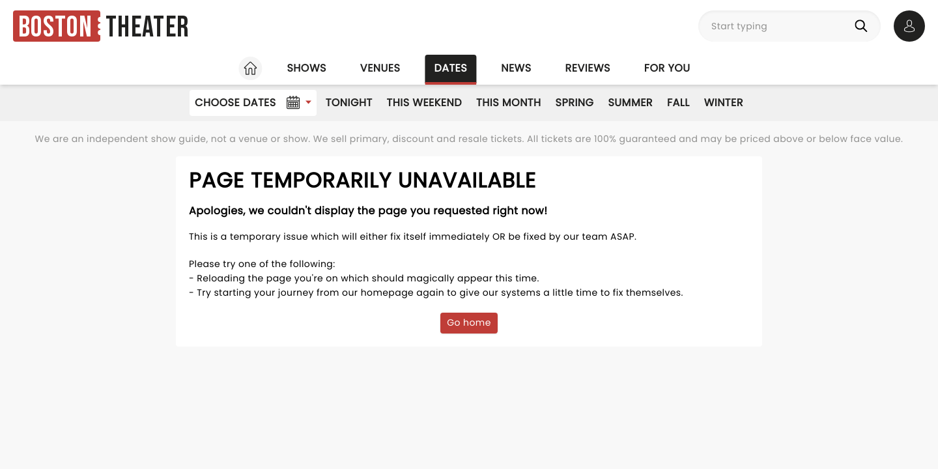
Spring (575, 102)
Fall (678, 102)
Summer (630, 102)
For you (667, 68)
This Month (508, 102)
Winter (723, 102)
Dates (450, 68)
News (516, 68)
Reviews (587, 68)
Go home (469, 322)
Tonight (349, 102)
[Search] (864, 26)
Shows (306, 68)
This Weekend (424, 102)
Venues (380, 68)
